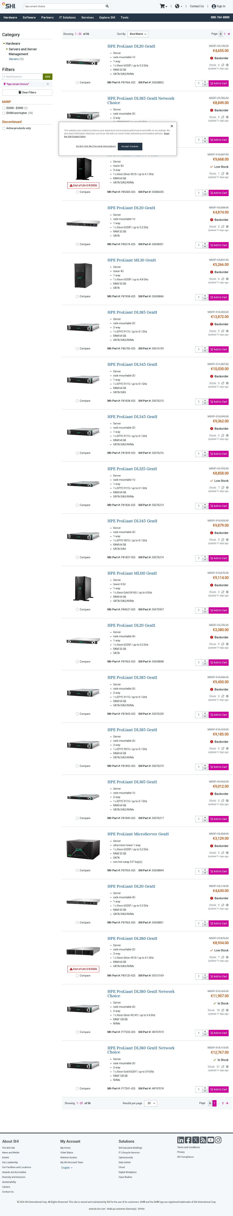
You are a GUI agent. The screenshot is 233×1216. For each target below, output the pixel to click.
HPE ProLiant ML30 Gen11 (131, 260)
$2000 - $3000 (16, 108)
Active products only (18, 128)
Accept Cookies (130, 146)
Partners (47, 17)
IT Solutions (67, 17)
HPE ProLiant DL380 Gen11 (132, 938)
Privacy (181, 1152)
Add (47, 76)
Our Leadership (10, 1162)
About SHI (10, 1141)
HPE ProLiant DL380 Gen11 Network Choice (141, 993)
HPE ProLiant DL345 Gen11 (132, 364)
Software (29, 17)
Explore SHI (107, 17)
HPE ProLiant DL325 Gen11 (132, 468)
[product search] (67, 6)
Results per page (132, 1103)
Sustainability (9, 1182)
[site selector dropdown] (178, 6)
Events (5, 1157)
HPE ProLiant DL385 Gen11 (132, 312)
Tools (125, 17)
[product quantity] (198, 83)
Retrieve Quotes (68, 1157)
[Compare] (77, 82)
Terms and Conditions (188, 1147)
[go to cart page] (163, 6)
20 (149, 1103)
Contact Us (197, 6)
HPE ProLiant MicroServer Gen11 (138, 834)
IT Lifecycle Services (129, 1152)
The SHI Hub (8, 1147)
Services (87, 17)
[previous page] (221, 34)
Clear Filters (27, 92)
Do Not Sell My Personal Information (96, 146)
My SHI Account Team (71, 1162)
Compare (85, 82)
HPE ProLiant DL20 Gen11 (131, 46)
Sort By (121, 34)
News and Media (10, 1152)
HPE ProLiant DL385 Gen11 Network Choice (140, 100)
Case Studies (125, 1177)
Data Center (125, 1162)
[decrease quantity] (205, 85)
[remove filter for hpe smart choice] (47, 84)
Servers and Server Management (23, 51)
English (66, 1167)
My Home (65, 1147)
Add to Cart (218, 83)
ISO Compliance (185, 1157)
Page (215, 33)
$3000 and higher (19, 113)
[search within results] (22, 77)
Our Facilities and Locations (16, 1167)
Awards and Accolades (14, 1172)
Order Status (66, 1152)
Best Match (136, 34)
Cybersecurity (126, 1157)
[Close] (172, 126)
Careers (6, 1186)
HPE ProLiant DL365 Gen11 (132, 781)
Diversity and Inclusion (13, 1177)
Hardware (10, 17)
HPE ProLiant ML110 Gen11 (132, 573)
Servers (16, 59)
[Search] (107, 6)
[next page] (228, 34)
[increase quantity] (205, 82)
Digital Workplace (128, 1172)
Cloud (122, 1167)
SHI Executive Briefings (130, 1147)
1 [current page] (224, 34)
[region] (118, 139)
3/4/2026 (83, 185)
